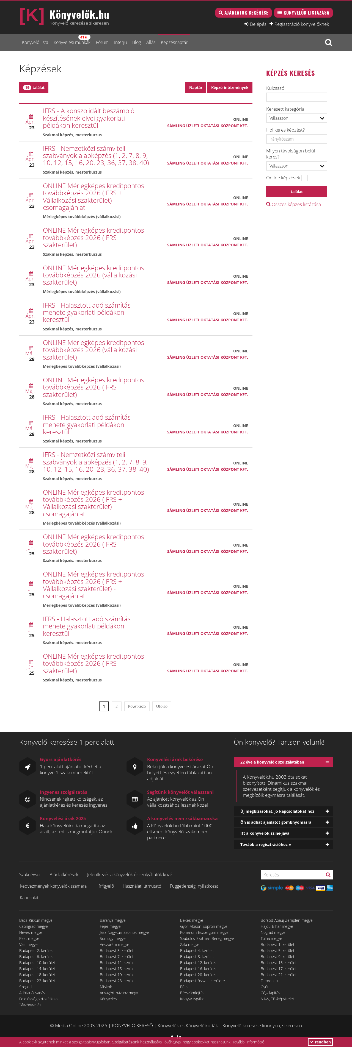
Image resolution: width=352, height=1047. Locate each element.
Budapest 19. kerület (118, 974)
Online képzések (283, 178)
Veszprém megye (114, 944)
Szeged (25, 986)
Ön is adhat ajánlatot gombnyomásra (275, 822)
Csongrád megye (33, 926)
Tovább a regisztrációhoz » (265, 844)
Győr (265, 986)
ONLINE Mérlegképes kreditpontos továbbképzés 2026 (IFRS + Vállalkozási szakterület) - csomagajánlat (93, 196)
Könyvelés (108, 998)
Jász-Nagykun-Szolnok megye (124, 932)
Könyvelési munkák (72, 40)
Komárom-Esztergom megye (204, 932)
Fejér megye (110, 926)
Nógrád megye (273, 932)
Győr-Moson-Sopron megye (203, 926)
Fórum (102, 42)
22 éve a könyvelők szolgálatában (272, 762)
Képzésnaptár (174, 42)
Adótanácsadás (32, 992)
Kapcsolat (29, 898)
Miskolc (106, 986)
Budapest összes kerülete (202, 980)
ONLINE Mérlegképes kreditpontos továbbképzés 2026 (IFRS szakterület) (93, 237)
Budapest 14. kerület (37, 968)
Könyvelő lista (35, 42)
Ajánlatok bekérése (246, 12)
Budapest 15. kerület (118, 968)
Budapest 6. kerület (36, 956)
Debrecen (269, 980)
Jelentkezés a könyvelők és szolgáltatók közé (129, 874)
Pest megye (29, 938)
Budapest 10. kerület (37, 962)
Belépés (258, 23)
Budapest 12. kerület (198, 962)
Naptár (195, 87)
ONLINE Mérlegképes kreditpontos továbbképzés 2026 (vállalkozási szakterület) (93, 275)
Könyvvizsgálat (192, 998)
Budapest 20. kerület (198, 974)
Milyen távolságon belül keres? (290, 154)
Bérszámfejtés (192, 992)
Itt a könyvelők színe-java (264, 833)
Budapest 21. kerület (279, 974)
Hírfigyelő (104, 886)
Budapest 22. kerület (37, 980)
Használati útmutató (142, 886)
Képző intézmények (230, 87)
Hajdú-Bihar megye (277, 926)
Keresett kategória (285, 109)
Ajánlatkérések (64, 874)
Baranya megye (113, 920)
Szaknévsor (30, 874)
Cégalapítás (270, 992)
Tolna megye (271, 938)
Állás (150, 42)
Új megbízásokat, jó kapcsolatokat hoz (277, 811)
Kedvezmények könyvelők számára (53, 886)
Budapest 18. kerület (37, 974)
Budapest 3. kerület (117, 950)
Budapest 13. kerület (279, 962)
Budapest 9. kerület (278, 956)
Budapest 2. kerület (36, 950)
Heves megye (30, 932)
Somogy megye (113, 938)
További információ (248, 1042)
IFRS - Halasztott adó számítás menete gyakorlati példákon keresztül (87, 312)
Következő (137, 706)
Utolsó (161, 706)
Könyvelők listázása (306, 12)
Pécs (184, 986)
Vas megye (28, 944)
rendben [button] (320, 1042)
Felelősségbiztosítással (38, 998)
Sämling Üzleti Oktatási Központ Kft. (207, 125)
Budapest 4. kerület (197, 950)
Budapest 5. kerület (278, 950)
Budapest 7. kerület (117, 956)
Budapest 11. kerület (118, 962)
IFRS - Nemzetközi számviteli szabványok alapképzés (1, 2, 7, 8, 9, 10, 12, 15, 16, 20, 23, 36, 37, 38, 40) (96, 155)
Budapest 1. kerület (278, 944)
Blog (136, 42)
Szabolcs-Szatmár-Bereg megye (207, 938)
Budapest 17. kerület (279, 968)
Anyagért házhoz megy (119, 992)
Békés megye (191, 920)
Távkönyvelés (30, 1004)
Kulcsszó (275, 88)
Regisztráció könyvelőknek (301, 23)
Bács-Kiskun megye (36, 920)
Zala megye (189, 944)
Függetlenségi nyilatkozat (194, 886)
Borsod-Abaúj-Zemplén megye (287, 920)
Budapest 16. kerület (198, 968)
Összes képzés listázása (293, 204)
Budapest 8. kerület (197, 956)
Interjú (120, 42)
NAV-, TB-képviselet (277, 998)
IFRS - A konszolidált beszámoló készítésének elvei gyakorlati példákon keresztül (88, 118)
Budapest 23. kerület (118, 980)
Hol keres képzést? (285, 130)
